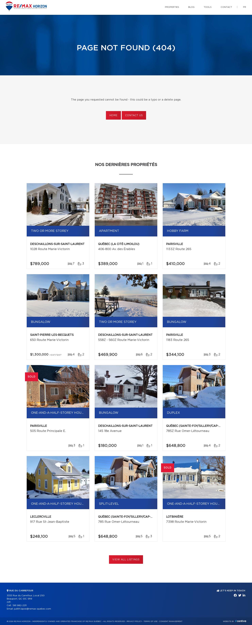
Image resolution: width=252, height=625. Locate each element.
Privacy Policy (134, 621)
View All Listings (125, 559)
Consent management (170, 621)
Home (113, 115)
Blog (191, 7)
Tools (208, 7)
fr (244, 7)
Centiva (240, 621)
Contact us (134, 115)
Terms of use (150, 621)
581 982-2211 (20, 605)
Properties (172, 7)
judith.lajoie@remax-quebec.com (32, 609)
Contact (226, 7)
